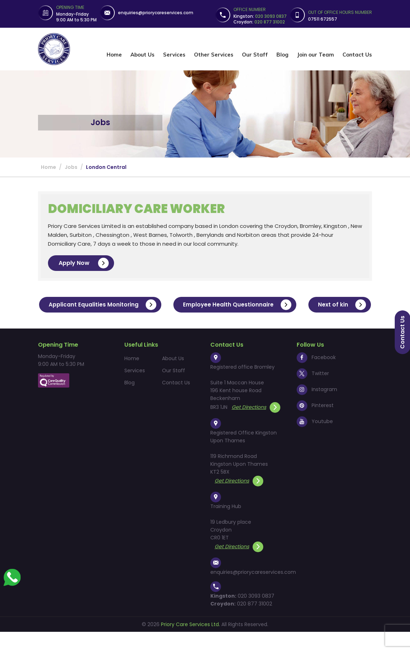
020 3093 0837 (256, 615)
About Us (142, 54)
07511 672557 (322, 19)
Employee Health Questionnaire (273, 304)
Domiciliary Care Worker (139, 208)
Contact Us (357, 54)
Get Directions (256, 426)
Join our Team (315, 54)
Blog (282, 54)
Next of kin (210, 324)
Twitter (313, 392)
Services (174, 54)
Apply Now (84, 263)
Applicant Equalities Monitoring (136, 304)
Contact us (402, 332)
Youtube (315, 440)
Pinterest (315, 424)
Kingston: (260, 16)
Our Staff (255, 54)
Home (114, 54)
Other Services (213, 54)
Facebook (316, 376)
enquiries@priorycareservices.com (155, 13)
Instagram (317, 408)
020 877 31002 (254, 622)
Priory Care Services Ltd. (190, 643)
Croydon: (259, 22)
